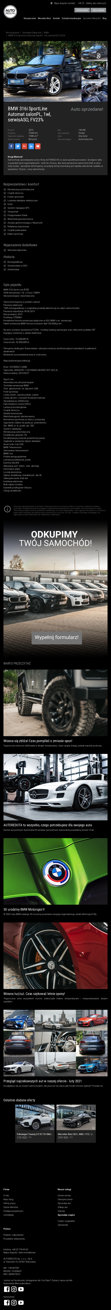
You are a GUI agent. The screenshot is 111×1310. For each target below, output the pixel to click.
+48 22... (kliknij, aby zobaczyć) (92, 3)
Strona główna (12, 32)
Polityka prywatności (13, 1211)
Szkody (61, 1211)
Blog (104, 18)
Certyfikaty (8, 1215)
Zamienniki (63, 1225)
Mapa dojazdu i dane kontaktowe (19, 1252)
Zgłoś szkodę (98, 10)
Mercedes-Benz (44, 18)
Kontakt (56, 18)
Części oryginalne (66, 1221)
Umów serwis (64, 1195)
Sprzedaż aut (64, 1203)
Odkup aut (62, 1207)
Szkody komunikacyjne (71, 18)
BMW (46, 32)
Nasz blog (8, 1199)
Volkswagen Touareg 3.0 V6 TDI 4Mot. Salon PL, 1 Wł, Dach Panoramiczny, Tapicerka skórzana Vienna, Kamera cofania (35, 1134)
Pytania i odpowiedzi (13, 1235)
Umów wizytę (82, 10)
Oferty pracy (9, 1203)
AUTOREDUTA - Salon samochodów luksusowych (10, 11)
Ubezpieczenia (30, 18)
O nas (6, 1195)
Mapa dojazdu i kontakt (62, 3)
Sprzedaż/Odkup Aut (92, 18)
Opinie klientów (10, 1207)
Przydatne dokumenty (14, 1239)
